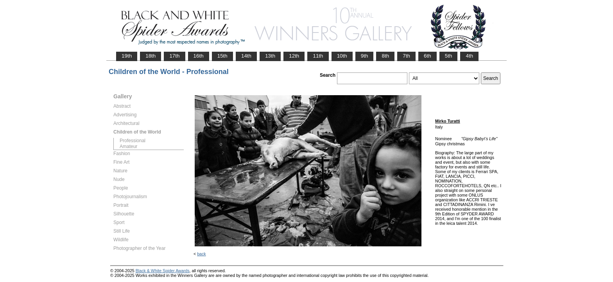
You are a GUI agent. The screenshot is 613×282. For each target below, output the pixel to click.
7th (406, 56)
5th (449, 56)
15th (222, 56)
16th (198, 56)
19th (126, 56)
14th (246, 56)
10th (342, 56)
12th (294, 56)
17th (174, 56)
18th (150, 56)
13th (270, 56)
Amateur (128, 146)
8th (385, 56)
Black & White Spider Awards (163, 270)
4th (469, 56)
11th (317, 56)
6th (427, 56)
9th (365, 56)
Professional (132, 140)
